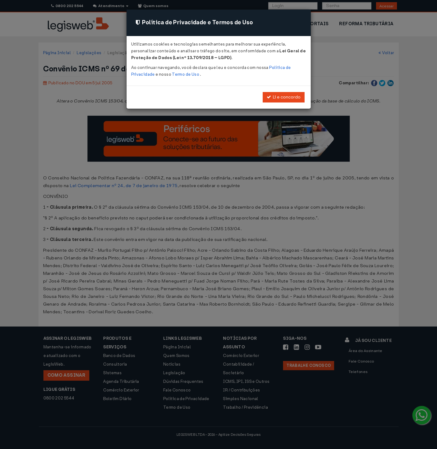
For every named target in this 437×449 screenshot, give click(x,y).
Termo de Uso (186, 74)
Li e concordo (284, 97)
